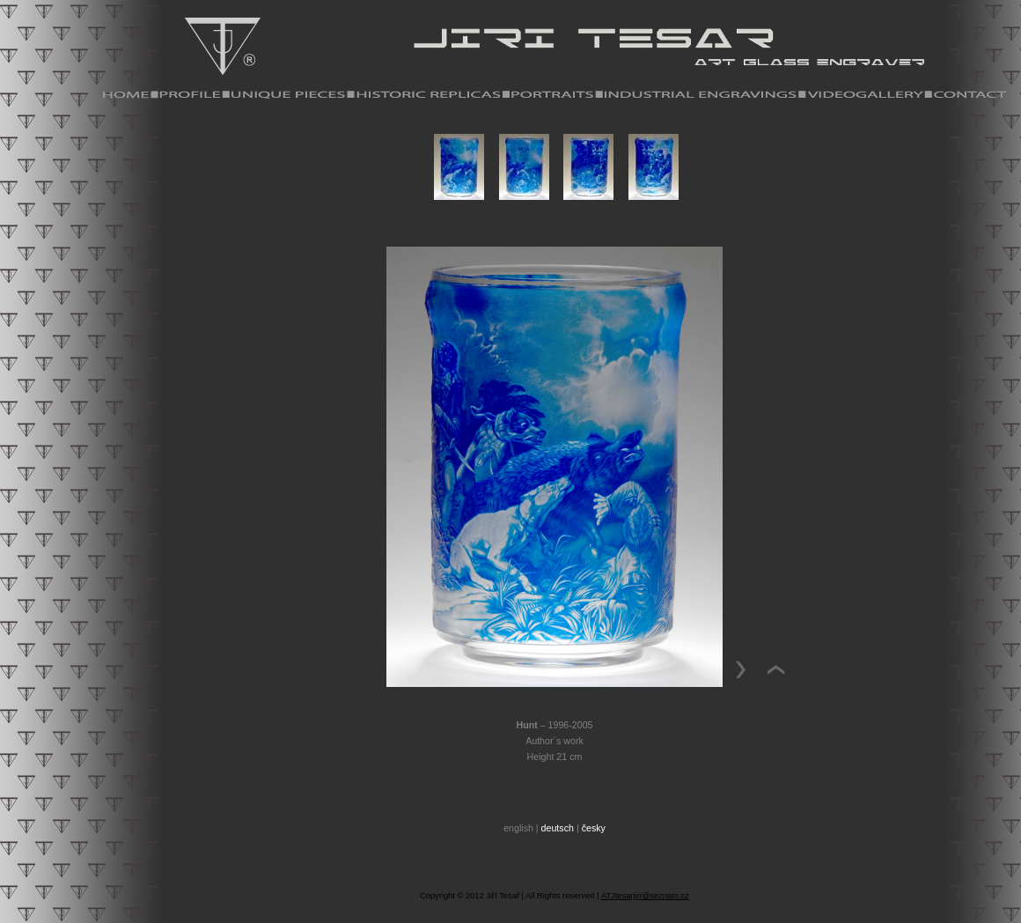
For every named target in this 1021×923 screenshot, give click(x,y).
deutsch (557, 828)
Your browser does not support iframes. (554, 179)
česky (594, 828)
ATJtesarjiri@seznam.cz (645, 895)
